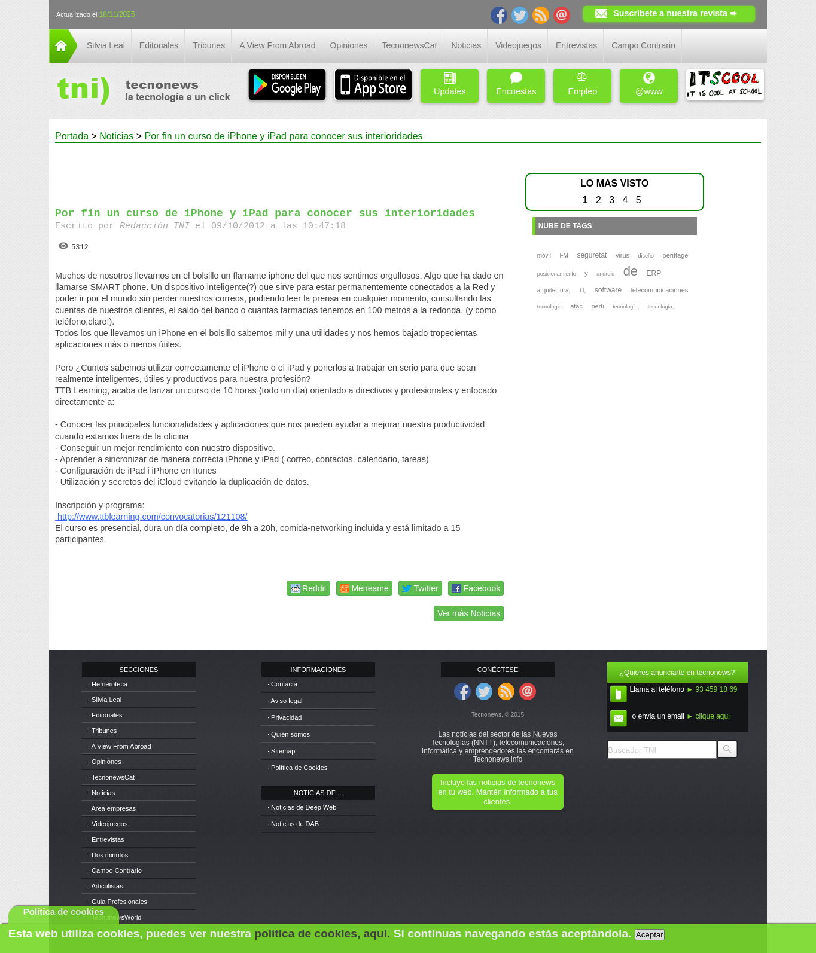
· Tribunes (102, 730)
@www (649, 84)
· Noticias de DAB (293, 823)
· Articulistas (105, 886)
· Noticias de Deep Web (301, 807)
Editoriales (158, 45)
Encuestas (516, 84)
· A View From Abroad (119, 746)
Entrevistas (576, 45)
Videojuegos (518, 45)
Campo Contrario (643, 45)
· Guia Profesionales (117, 901)
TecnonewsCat (409, 45)
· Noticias (101, 792)
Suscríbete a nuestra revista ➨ (675, 13)
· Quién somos (288, 734)
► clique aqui (708, 716)
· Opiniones (104, 761)
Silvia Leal (106, 45)
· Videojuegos (107, 823)
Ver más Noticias (468, 613)
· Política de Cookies (297, 767)
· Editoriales (105, 715)
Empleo (582, 84)
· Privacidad (284, 717)
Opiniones (349, 45)
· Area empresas (112, 808)
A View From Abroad (277, 45)
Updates (450, 84)
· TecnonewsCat (111, 777)
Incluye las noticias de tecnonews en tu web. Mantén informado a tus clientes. (497, 792)
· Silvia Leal (104, 699)
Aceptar (649, 934)
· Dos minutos (108, 855)
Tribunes (209, 45)
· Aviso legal (285, 700)
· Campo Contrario (115, 870)
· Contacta (282, 684)
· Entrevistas (106, 839)
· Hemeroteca (107, 684)
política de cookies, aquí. (322, 933)
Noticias (466, 45)
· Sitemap (281, 751)
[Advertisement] (281, 170)
